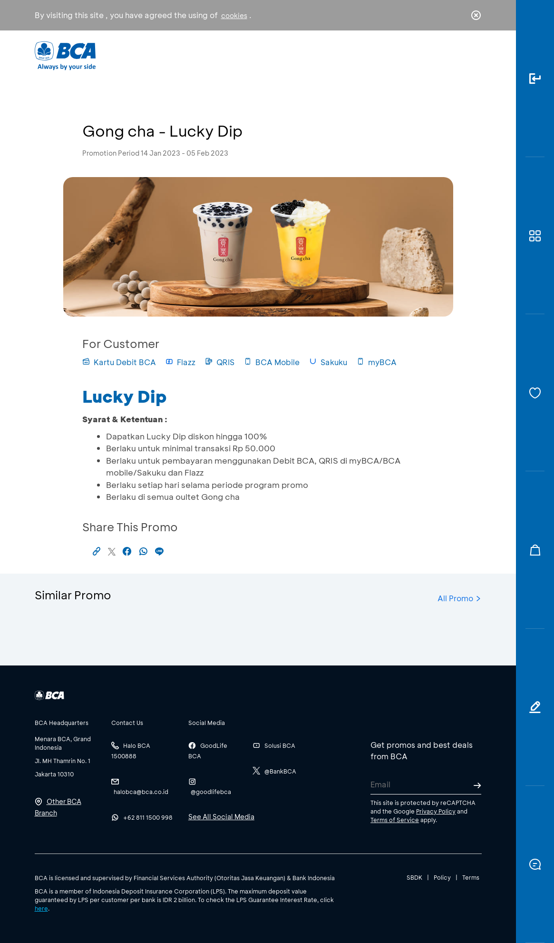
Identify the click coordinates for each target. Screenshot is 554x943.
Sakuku (328, 362)
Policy (442, 877)
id (456, 56)
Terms (470, 877)
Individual (184, 55)
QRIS (219, 362)
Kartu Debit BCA (119, 362)
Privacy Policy (436, 811)
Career (352, 55)
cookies (234, 15)
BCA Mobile (272, 362)
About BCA (296, 55)
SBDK (414, 877)
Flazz (180, 362)
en (473, 56)
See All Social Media (221, 816)
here (41, 908)
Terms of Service (394, 820)
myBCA (377, 362)
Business (238, 55)
